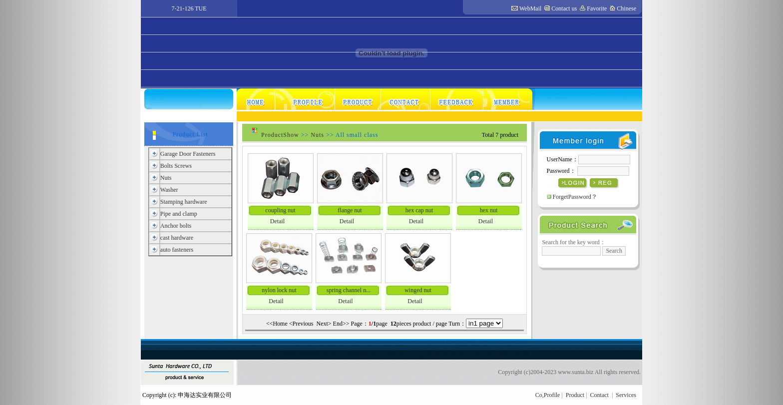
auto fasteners (176, 249)
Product (575, 395)
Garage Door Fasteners (188, 153)
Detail (277, 221)
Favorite (597, 8)
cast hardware (176, 237)
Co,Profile (547, 395)
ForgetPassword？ (575, 196)
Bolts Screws (176, 165)
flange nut (350, 210)
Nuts (166, 177)
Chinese (626, 8)
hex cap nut (419, 210)
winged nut (417, 290)
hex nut (489, 210)
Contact (599, 395)
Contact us (564, 8)
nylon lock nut (279, 290)
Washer (169, 189)
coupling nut (280, 210)
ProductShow (280, 134)
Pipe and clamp (178, 213)
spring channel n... (349, 290)
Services (626, 395)
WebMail (530, 8)
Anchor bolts (175, 225)
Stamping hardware (183, 201)
